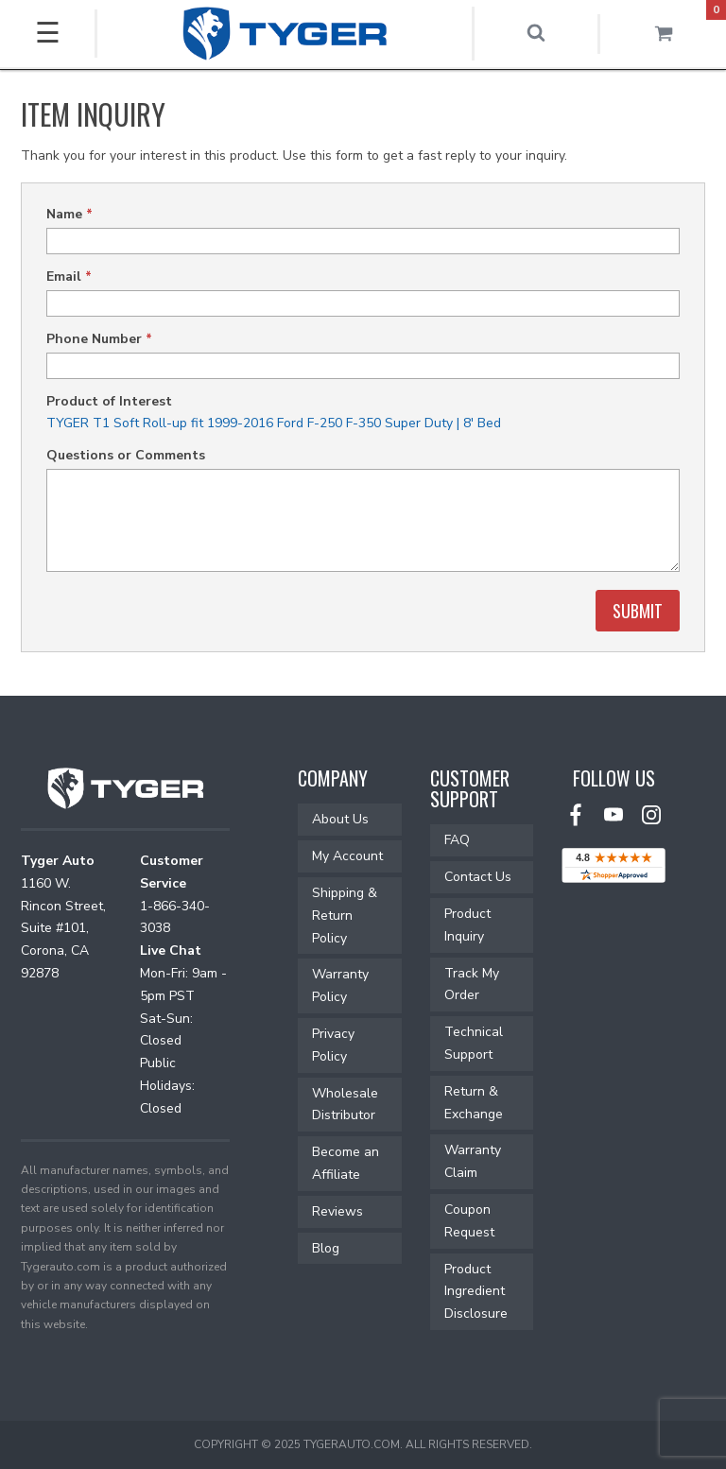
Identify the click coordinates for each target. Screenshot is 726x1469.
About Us (340, 819)
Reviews (337, 1211)
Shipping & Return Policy (344, 915)
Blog (325, 1248)
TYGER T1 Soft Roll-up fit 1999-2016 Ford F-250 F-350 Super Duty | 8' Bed (273, 423)
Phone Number (99, 339)
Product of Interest (109, 401)
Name (69, 214)
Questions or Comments (125, 455)
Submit (638, 610)
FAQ (457, 840)
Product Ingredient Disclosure (476, 1291)
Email (69, 276)
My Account (347, 856)
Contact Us (477, 877)
